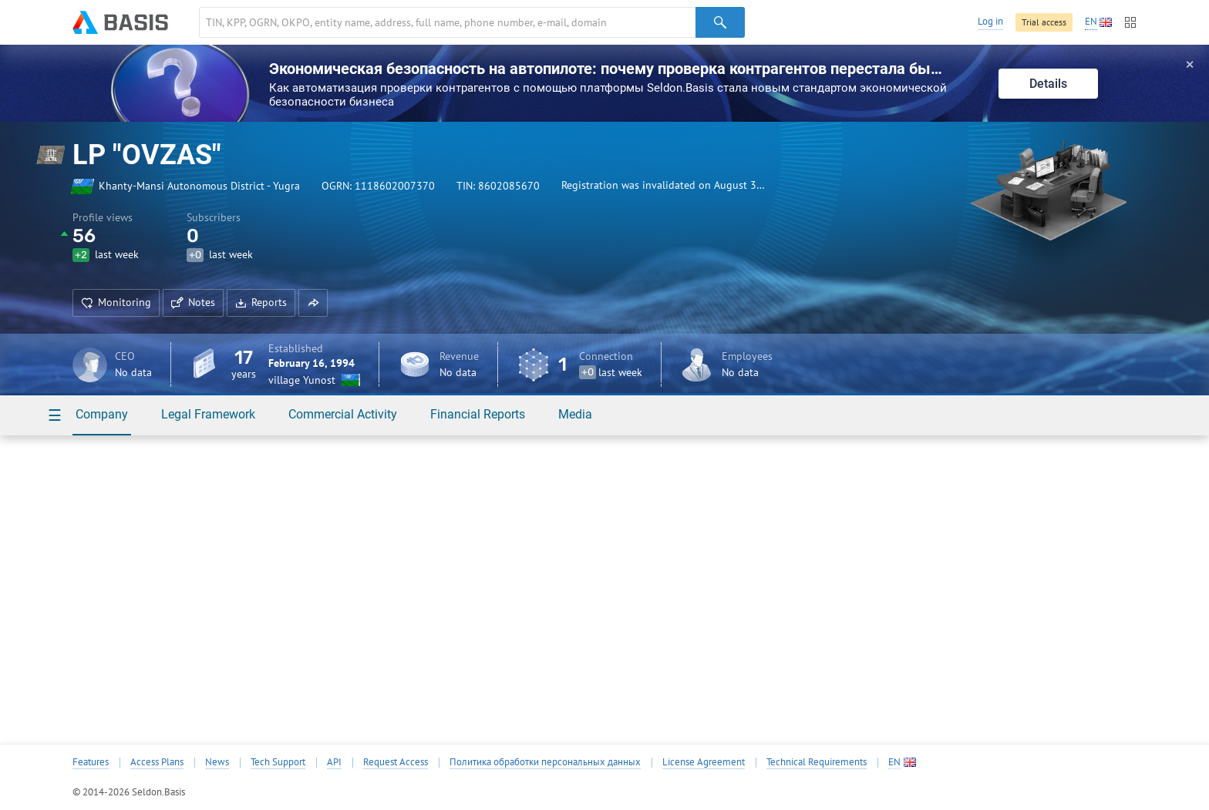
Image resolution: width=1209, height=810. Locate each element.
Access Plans (157, 762)
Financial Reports (477, 414)
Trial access (1044, 22)
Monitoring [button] (116, 302)
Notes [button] (193, 302)
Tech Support (278, 762)
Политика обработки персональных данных (545, 762)
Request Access (395, 762)
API (334, 762)
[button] (313, 303)
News (217, 762)
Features (90, 762)
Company (102, 414)
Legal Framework (208, 414)
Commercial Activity (342, 414)
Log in (990, 21)
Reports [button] (261, 302)
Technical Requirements (816, 762)
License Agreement (703, 762)
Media (575, 414)
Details (1048, 83)
